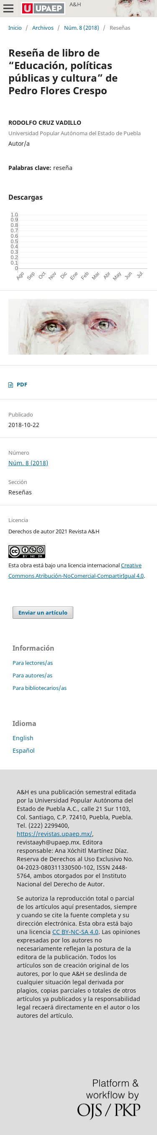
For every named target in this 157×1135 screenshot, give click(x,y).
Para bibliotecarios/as (40, 688)
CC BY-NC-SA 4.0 (75, 932)
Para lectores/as (33, 663)
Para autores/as (32, 675)
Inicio (15, 27)
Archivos (43, 27)
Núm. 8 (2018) (81, 27)
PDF (22, 384)
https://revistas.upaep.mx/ (54, 834)
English (23, 738)
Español (24, 750)
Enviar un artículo (42, 612)
